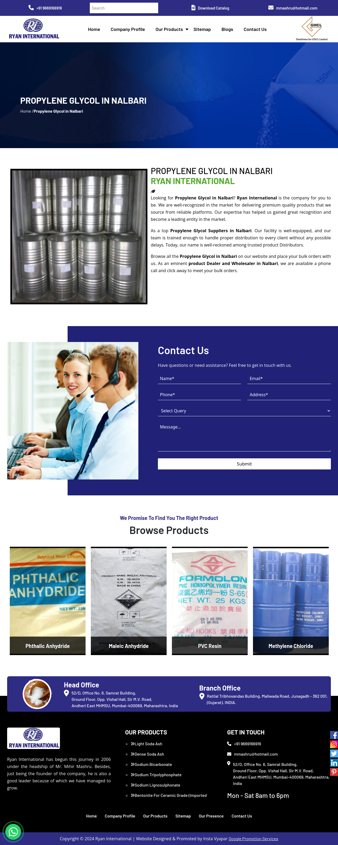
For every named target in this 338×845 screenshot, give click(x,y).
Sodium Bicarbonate (151, 764)
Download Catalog (210, 8)
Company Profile (128, 29)
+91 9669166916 (45, 8)
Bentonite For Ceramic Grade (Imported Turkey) (168, 798)
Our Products (169, 29)
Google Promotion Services (253, 838)
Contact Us (255, 29)
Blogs (227, 29)
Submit (244, 464)
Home (94, 29)
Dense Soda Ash (147, 753)
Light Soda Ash (146, 743)
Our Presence (211, 815)
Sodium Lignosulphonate (155, 784)
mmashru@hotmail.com (292, 8)
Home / (27, 110)
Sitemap (202, 29)
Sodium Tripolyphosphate (156, 774)
